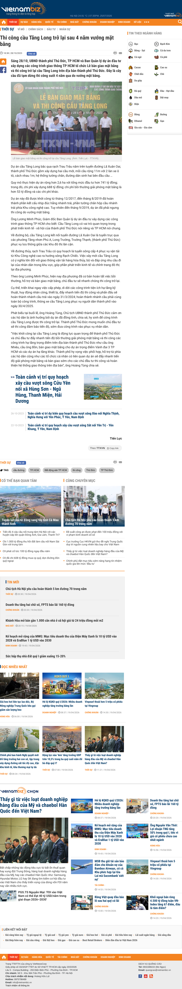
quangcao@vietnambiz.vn (158, 970)
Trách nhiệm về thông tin (17, 985)
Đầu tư (51, 29)
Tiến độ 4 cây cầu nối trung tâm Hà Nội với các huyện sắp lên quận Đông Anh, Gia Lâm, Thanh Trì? (31, 533)
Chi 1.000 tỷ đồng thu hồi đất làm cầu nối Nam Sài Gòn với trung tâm (31, 543)
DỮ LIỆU (137, 22)
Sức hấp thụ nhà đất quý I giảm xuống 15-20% (36, 656)
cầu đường (18, 470)
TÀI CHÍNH (62, 22)
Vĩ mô (21, 29)
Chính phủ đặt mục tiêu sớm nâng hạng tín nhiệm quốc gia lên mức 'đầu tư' (94, 562)
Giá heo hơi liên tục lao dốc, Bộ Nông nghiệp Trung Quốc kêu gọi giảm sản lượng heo (17, 705)
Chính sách (35, 29)
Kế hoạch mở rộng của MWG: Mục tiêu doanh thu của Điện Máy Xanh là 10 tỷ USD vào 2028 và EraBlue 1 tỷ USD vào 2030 (61, 638)
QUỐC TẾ (49, 22)
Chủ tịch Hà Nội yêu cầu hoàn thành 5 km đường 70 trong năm (92, 522)
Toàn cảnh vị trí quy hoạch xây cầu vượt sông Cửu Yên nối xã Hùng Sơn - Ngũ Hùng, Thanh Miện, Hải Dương (42, 389)
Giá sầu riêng (32, 940)
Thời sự (7, 29)
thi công (76, 470)
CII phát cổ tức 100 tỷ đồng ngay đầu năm (26, 551)
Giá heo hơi (92, 935)
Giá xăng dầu (164, 935)
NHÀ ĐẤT (74, 22)
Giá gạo (61, 940)
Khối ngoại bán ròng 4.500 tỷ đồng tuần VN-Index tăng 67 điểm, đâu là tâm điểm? (165, 902)
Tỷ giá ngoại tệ (34, 935)
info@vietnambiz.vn (22, 982)
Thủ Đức (90, 470)
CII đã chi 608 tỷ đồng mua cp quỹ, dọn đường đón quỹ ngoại (31, 559)
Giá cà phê (106, 935)
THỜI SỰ (13, 22)
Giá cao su (74, 940)
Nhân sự (64, 29)
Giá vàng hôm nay (14, 935)
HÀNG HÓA (36, 22)
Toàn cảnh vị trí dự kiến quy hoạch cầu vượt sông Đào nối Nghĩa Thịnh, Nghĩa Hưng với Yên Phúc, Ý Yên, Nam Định (74, 415)
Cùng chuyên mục (80, 480)
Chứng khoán (12, 610)
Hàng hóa (5, 716)
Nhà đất (10, 626)
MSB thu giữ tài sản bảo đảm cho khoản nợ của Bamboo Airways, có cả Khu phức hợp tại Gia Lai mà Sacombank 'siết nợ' (109, 870)
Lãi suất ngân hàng (145, 935)
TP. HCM (34, 470)
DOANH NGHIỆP (107, 22)
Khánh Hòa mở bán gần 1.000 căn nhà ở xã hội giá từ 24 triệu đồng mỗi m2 (54, 621)
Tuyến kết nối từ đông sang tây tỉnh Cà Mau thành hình (30, 522)
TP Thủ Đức (107, 470)
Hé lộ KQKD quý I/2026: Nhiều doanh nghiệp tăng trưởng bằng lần (62, 703)
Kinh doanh (11, 645)
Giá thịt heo (48, 940)
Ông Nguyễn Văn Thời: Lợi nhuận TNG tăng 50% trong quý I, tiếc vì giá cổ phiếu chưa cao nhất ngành (164, 833)
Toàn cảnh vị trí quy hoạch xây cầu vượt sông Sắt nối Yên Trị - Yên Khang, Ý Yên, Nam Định (71, 427)
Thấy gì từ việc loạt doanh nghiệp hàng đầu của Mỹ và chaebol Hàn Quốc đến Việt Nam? (95, 553)
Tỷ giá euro (77, 935)
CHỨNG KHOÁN (89, 22)
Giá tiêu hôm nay (123, 935)
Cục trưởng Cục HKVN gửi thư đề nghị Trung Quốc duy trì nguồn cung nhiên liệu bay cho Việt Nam (94, 543)
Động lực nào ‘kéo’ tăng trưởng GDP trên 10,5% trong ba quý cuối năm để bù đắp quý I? (62, 759)
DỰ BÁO (24, 22)
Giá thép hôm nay (14, 940)
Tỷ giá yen (63, 935)
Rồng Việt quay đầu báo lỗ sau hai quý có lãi (109, 899)
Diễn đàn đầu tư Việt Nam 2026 (121, 940)
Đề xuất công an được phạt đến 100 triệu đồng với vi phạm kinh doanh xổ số (94, 533)
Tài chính (99, 885)
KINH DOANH (124, 22)
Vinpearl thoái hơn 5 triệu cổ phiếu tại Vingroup (103, 703)
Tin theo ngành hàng (145, 33)
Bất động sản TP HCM (56, 470)
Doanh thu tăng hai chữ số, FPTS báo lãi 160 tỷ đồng (40, 605)
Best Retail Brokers (92, 940)
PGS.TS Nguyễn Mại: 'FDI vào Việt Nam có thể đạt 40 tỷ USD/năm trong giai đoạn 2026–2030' (42, 895)
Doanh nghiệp (49, 712)
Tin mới (13, 582)
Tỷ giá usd (50, 935)
